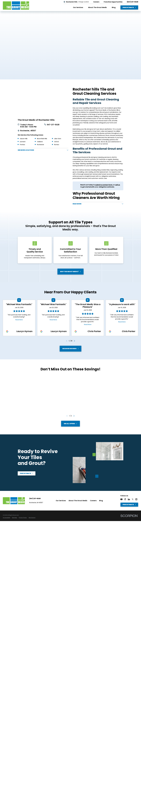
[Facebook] (125, 500)
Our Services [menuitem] (78, 7)
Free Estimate (129, 7)
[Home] (16, 5)
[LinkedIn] (129, 500)
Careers (93, 501)
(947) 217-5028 (132, 2)
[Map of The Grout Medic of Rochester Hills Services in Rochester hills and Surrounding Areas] (43, 101)
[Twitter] (133, 500)
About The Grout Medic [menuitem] (97, 7)
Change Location (83, 1)
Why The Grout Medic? (70, 272)
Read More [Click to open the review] (19, 320)
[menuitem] (6, 518)
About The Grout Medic (78, 501)
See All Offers (70, 424)
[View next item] (74, 341)
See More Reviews (70, 349)
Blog (101, 501)
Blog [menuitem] (113, 7)
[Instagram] (136, 500)
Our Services (61, 501)
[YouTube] (121, 500)
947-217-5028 (53, 125)
